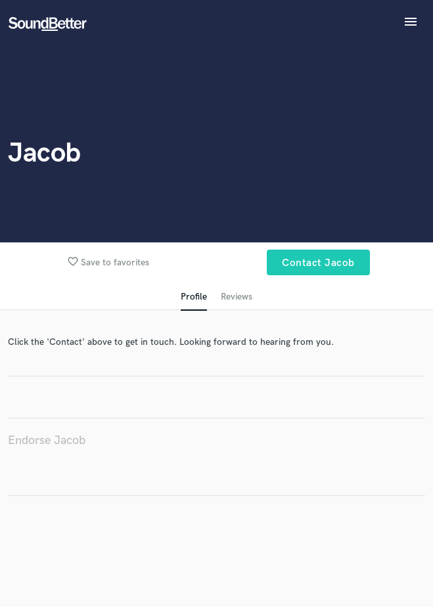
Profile (194, 296)
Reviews (236, 296)
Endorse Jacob (46, 440)
